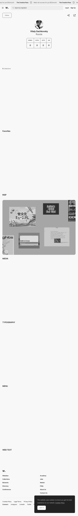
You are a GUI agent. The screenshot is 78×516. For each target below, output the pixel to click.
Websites (5, 476)
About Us (43, 489)
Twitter (29, 504)
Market (42, 482)
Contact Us (43, 493)
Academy (43, 476)
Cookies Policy (6, 501)
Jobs (41, 479)
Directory (5, 486)
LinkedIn (22, 504)
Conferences (6, 489)
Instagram (14, 504)
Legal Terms (17, 501)
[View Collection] (39, 99)
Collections (6, 479)
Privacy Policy (28, 501)
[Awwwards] (7, 8)
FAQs (41, 486)
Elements (5, 482)
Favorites (6, 131)
